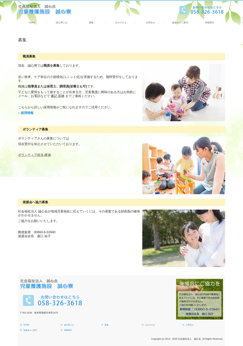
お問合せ (150, 22)
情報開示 (209, 22)
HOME (32, 22)
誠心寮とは (61, 22)
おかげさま (121, 22)
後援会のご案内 (180, 22)
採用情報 (27, 113)
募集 (91, 22)
